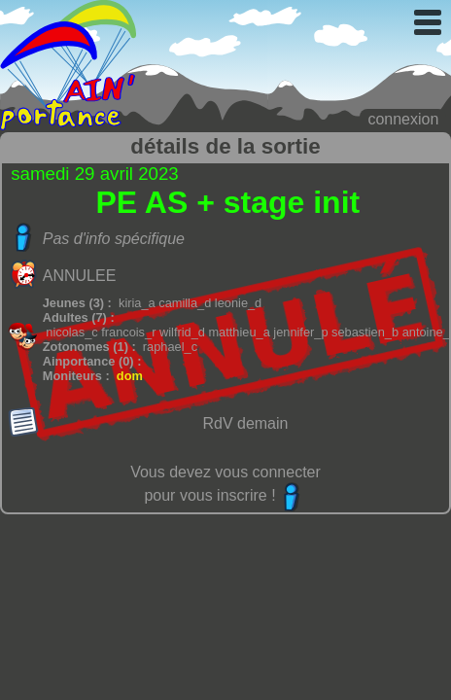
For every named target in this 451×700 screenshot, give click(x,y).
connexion (402, 119)
